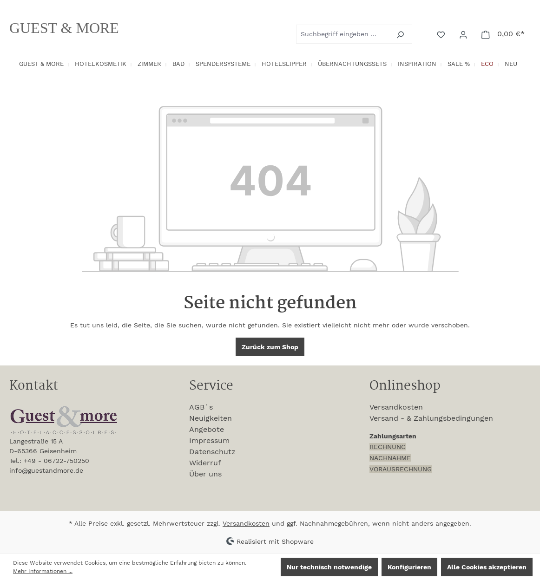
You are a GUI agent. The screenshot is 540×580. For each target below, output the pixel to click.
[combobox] (343, 34)
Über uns (205, 473)
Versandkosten (396, 407)
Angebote (206, 429)
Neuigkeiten (210, 418)
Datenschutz (212, 451)
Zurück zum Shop (270, 347)
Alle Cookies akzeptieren (487, 567)
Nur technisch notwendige (329, 567)
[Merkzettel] (442, 34)
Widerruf (205, 462)
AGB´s (201, 407)
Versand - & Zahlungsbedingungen (431, 418)
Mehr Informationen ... (42, 571)
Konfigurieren (409, 567)
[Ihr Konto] (464, 34)
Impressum (209, 440)
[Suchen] (401, 34)
